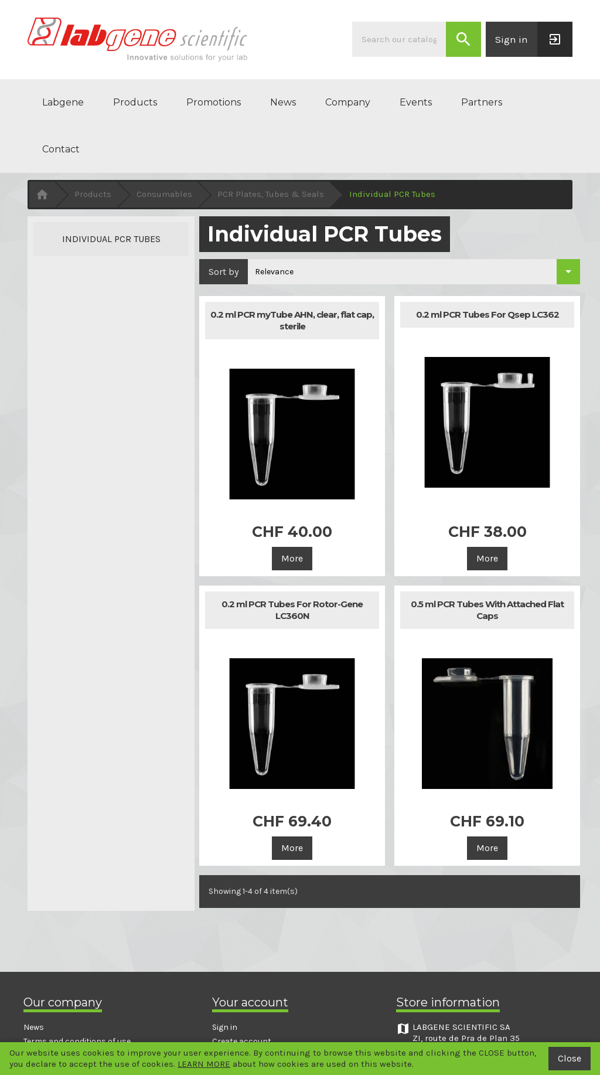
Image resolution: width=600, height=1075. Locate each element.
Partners (481, 102)
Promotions (213, 102)
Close (569, 1058)
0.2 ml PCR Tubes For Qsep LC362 (487, 314)
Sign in (224, 1027)
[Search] (399, 39)
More (292, 558)
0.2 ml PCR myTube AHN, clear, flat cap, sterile (292, 320)
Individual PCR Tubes (111, 238)
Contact (61, 149)
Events (416, 102)
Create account (241, 1041)
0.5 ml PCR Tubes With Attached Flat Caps (487, 609)
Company (347, 102)
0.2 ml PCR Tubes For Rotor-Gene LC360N (292, 609)
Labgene (63, 102)
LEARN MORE (204, 1064)
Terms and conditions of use (77, 1041)
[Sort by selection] (414, 271)
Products (135, 102)
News (283, 102)
